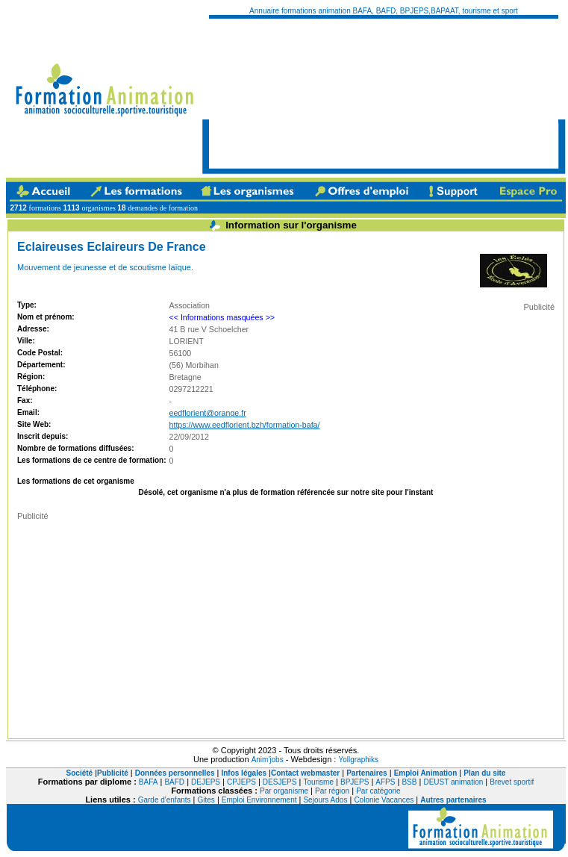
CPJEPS (241, 782)
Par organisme (284, 791)
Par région (332, 791)
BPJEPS (354, 782)
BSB (409, 782)
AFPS (385, 782)
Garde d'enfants (164, 800)
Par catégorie (378, 791)
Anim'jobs (268, 759)
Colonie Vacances (383, 800)
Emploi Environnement (259, 800)
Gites (206, 800)
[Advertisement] (284, 93)
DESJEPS (280, 782)
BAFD (174, 782)
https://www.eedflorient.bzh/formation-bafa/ (244, 424)
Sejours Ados (325, 800)
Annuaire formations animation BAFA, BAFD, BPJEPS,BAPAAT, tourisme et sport (383, 11)
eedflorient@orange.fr (207, 412)
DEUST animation (453, 782)
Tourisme (318, 782)
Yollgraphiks (358, 759)
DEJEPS (205, 782)
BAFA (148, 782)
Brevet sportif (512, 782)
